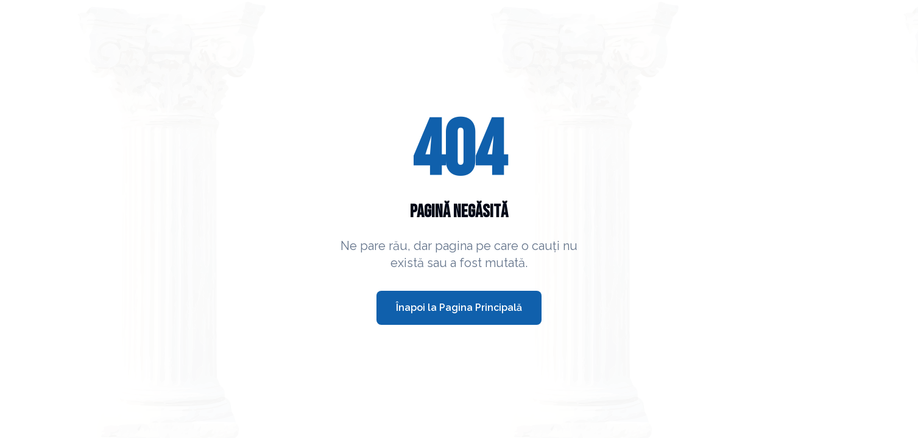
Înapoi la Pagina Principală (459, 307)
